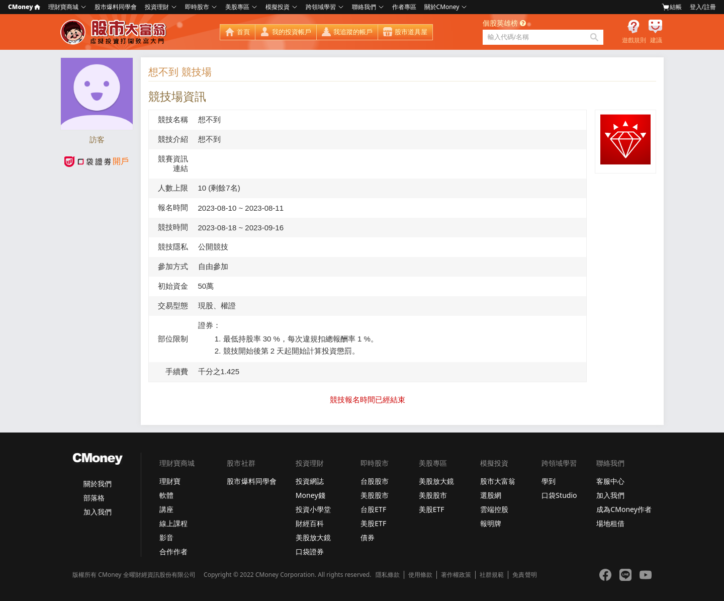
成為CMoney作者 (624, 509)
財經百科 (310, 523)
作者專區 (404, 7)
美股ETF (373, 523)
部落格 (94, 497)
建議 (656, 40)
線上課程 (173, 523)
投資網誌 (310, 481)
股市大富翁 (497, 481)
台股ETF (373, 509)
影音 (166, 537)
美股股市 (374, 495)
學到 (548, 481)
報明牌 (490, 523)
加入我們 (97, 512)
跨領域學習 (321, 7)
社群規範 (492, 575)
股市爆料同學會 (116, 7)
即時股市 (197, 7)
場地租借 (610, 523)
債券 (367, 537)
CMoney (24, 7)
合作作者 (173, 551)
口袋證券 (310, 551)
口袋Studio (559, 495)
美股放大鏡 (313, 537)
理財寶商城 (63, 7)
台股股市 (374, 481)
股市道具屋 (411, 32)
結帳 (672, 7)
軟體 (166, 495)
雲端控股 (494, 509)
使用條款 (420, 575)
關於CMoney (442, 7)
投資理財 (157, 7)
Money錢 (310, 495)
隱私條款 (388, 575)
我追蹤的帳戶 (353, 32)
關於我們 (97, 483)
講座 (166, 509)
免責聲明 (524, 575)
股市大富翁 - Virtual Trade (114, 32)
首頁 (243, 32)
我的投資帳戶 (291, 32)
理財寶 (169, 481)
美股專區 (237, 7)
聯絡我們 (364, 7)
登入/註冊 (703, 7)
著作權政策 (456, 575)
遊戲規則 (634, 40)
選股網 (490, 495)
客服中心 (610, 481)
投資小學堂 (313, 509)
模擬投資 (277, 7)
